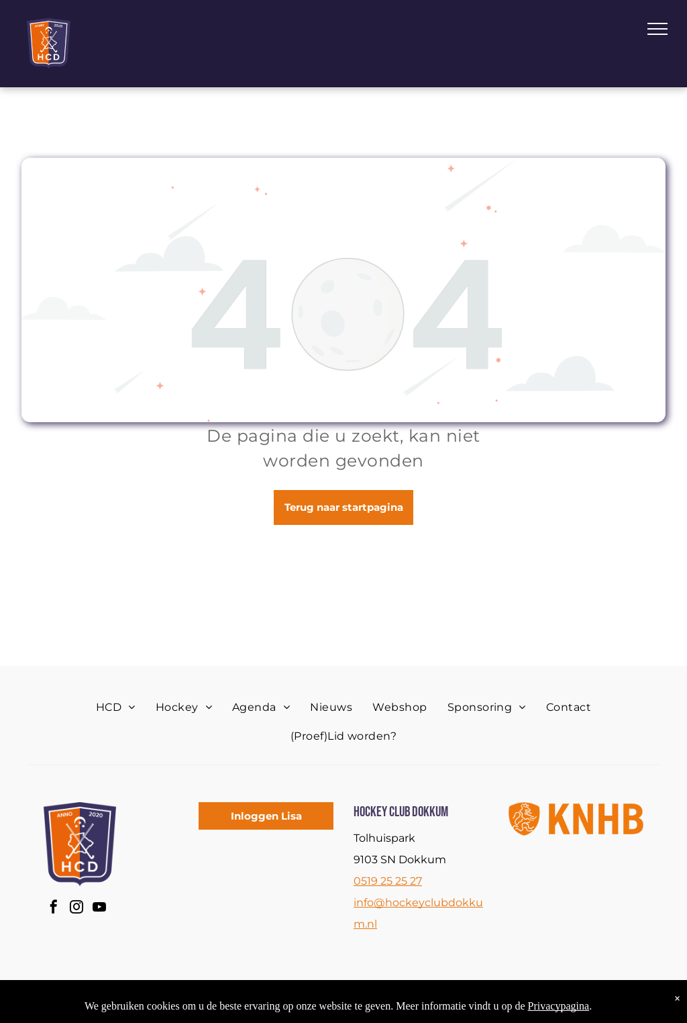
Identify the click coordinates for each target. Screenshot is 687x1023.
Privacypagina (559, 1006)
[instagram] (76, 908)
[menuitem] (116, 707)
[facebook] (54, 908)
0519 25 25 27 (388, 881)
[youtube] (99, 908)
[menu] (657, 28)
